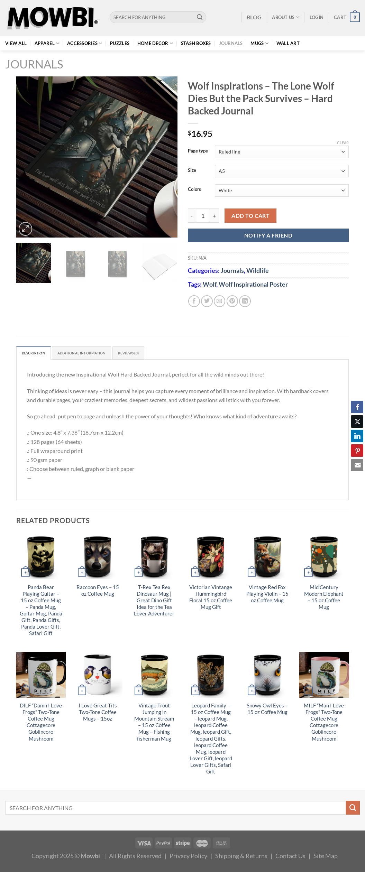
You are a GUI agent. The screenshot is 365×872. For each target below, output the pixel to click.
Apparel (47, 43)
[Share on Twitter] (207, 301)
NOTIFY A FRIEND (268, 235)
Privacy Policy (188, 857)
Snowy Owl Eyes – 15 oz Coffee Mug (267, 710)
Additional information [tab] (96, 354)
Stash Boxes (196, 43)
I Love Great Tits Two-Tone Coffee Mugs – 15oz (98, 713)
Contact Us (290, 857)
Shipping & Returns (241, 857)
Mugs (259, 43)
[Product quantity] (203, 215)
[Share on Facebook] (194, 301)
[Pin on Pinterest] (232, 301)
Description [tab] (37, 354)
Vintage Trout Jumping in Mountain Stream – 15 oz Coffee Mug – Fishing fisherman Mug (154, 723)
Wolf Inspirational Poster (253, 284)
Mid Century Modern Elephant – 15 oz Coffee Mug (324, 598)
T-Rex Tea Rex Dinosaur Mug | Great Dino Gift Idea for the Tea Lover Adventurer (154, 602)
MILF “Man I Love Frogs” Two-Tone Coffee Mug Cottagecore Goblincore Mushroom (324, 723)
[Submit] (200, 17)
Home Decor (155, 43)
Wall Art (288, 43)
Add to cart (250, 215)
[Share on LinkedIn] (245, 301)
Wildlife (257, 270)
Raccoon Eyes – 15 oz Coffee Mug (97, 592)
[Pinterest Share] (357, 450)
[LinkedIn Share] (357, 436)
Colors (194, 189)
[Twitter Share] (357, 421)
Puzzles (119, 43)
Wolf (209, 284)
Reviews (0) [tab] (153, 354)
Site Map (325, 857)
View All (16, 43)
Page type (198, 151)
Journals (231, 43)
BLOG (254, 17)
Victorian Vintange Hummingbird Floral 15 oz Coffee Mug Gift (210, 598)
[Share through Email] (357, 465)
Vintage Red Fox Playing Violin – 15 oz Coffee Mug (267, 595)
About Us (285, 17)
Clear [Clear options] (343, 142)
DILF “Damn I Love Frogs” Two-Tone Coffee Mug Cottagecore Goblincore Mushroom (41, 723)
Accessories (84, 43)
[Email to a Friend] (220, 301)
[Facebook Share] (357, 407)
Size (192, 170)
